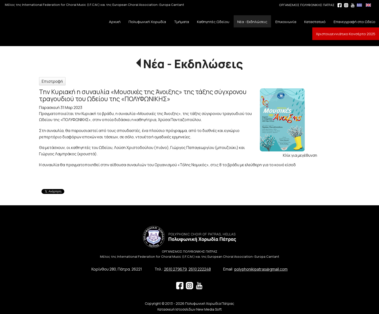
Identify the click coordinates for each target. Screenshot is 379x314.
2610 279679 (175, 269)
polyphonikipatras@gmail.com (261, 269)
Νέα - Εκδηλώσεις (193, 64)
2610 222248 (200, 269)
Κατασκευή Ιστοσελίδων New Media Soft (189, 309)
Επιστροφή (52, 81)
